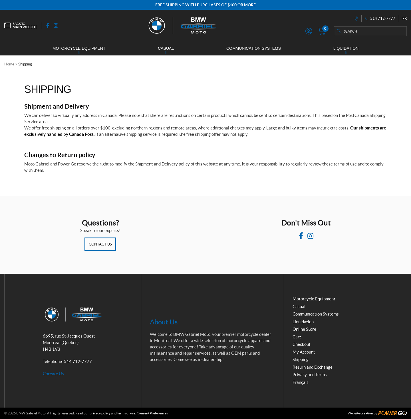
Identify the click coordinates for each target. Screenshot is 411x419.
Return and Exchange (313, 367)
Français (301, 382)
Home (9, 64)
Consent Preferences (152, 413)
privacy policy (100, 413)
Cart (297, 336)
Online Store (304, 329)
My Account (304, 352)
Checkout (302, 344)
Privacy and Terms (310, 374)
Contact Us (100, 244)
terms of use (126, 413)
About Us (164, 322)
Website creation (360, 413)
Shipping (301, 359)
